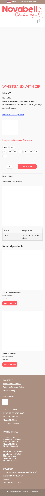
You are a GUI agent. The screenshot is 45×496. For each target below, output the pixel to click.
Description (7, 175)
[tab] (22, 175)
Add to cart (27, 165)
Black (30, 229)
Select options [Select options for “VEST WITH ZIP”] (10, 363)
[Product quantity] (9, 165)
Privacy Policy (9, 389)
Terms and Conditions (12, 382)
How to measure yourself (13, 114)
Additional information (12, 180)
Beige (24, 229)
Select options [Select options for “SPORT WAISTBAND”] (10, 302)
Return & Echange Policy (13, 386)
